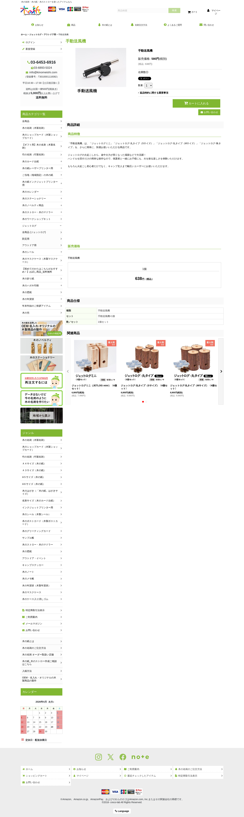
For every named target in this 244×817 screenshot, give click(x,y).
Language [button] (122, 811)
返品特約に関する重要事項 (153, 93)
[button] (67, 372)
